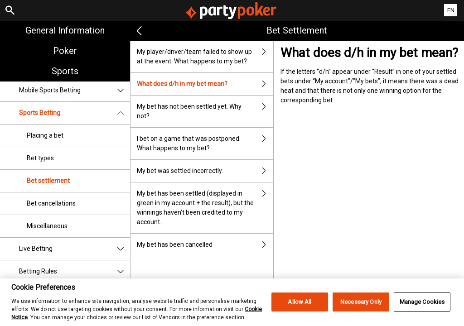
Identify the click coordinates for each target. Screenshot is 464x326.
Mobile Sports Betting (74, 90)
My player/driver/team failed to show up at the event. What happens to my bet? (205, 56)
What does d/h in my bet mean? (205, 84)
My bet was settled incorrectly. (205, 171)
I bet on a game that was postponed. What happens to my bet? (205, 143)
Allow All (299, 310)
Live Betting (74, 249)
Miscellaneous (47, 226)
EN (450, 10)
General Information (65, 30)
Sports (65, 71)
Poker (65, 50)
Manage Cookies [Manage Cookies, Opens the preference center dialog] (422, 310)
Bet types (40, 158)
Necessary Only (361, 310)
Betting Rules (74, 271)
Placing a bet (45, 135)
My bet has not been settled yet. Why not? (205, 111)
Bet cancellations (51, 203)
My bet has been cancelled (205, 245)
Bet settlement (48, 180)
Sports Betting (74, 113)
